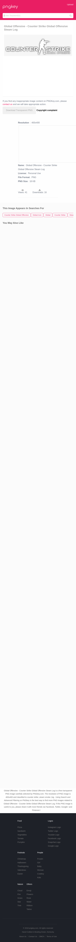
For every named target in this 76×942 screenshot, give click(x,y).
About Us (22, 936)
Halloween (21, 863)
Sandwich (21, 831)
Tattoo (29, 909)
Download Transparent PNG (19, 110)
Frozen (40, 859)
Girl (38, 863)
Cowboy (40, 874)
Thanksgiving (22, 866)
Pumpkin (21, 842)
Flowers (30, 894)
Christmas (21, 859)
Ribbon (29, 905)
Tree (19, 905)
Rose (29, 898)
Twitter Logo (53, 831)
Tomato (20, 838)
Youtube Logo (53, 835)
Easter (20, 874)
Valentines (21, 870)
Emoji (29, 890)
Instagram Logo (54, 827)
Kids (39, 877)
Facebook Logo (54, 838)
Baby (39, 866)
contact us (7, 104)
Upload (70, 4)
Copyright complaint (47, 110)
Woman (40, 870)
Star (19, 902)
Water (29, 902)
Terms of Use (52, 936)
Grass (19, 898)
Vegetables (22, 835)
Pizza (19, 827)
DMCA (41, 936)
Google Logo (53, 846)
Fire (19, 894)
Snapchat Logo (54, 842)
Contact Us (32, 936)
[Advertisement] (36, 76)
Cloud (19, 890)
